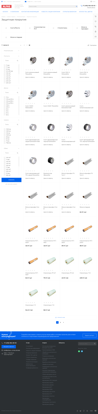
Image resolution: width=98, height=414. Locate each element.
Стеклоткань (62, 28)
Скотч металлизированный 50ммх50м (68, 141)
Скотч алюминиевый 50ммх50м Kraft (68, 106)
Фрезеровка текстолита (49, 402)
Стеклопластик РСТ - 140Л (32, 273)
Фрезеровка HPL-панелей (49, 380)
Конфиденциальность (32, 368)
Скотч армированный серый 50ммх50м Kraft (32, 140)
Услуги (44, 343)
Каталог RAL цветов (31, 355)
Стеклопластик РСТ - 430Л (32, 241)
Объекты (62, 343)
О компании (29, 346)
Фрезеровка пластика (48, 396)
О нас (28, 343)
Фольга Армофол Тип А (68, 208)
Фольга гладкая (16, 37)
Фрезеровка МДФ (47, 389)
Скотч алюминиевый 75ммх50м (32, 73)
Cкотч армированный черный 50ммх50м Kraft (50, 141)
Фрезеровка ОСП (47, 394)
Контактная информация (33, 348)
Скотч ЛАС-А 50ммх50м (84, 73)
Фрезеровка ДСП (47, 387)
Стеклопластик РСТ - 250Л (68, 241)
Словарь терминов (31, 359)
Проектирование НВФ (48, 350)
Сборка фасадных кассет (49, 374)
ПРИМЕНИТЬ (11, 179)
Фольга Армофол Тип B (50, 208)
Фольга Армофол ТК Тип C (68, 174)
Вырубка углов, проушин (49, 362)
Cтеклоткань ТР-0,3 (68, 273)
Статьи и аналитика (31, 357)
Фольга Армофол (84, 28)
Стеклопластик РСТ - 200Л (86, 241)
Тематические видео (32, 361)
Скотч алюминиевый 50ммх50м (50, 73)
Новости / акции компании (33, 350)
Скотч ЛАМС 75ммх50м (50, 106)
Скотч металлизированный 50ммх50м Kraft (86, 107)
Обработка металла (47, 364)
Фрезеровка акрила (47, 382)
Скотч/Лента (15, 28)
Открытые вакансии (31, 353)
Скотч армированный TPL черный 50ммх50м (87, 140)
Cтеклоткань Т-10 (85, 273)
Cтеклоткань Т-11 (30, 305)
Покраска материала (48, 356)
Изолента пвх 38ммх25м (47, 174)
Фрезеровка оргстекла (48, 391)
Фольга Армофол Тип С (32, 208)
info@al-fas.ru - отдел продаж (34, 1)
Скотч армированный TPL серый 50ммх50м (32, 174)
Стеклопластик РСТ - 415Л (50, 241)
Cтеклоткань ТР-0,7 (49, 273)
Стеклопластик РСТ (39, 28)
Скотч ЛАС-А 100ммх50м (66, 73)
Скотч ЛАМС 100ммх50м (29, 106)
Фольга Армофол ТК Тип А (86, 174)
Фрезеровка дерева (48, 385)
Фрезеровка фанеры (48, 404)
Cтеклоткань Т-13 (48, 305)
